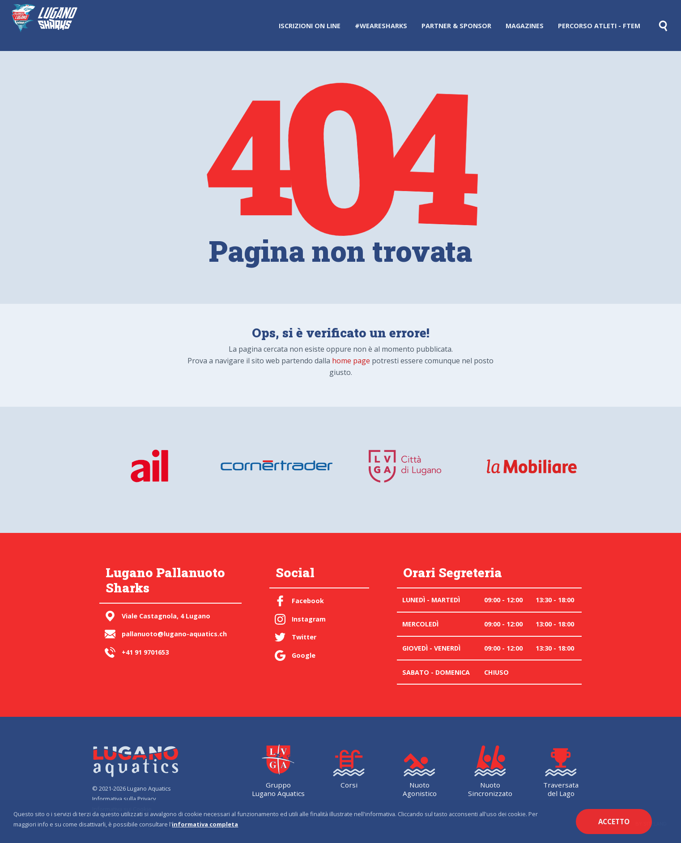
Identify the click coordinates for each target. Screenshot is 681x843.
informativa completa (205, 824)
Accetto (614, 821)
